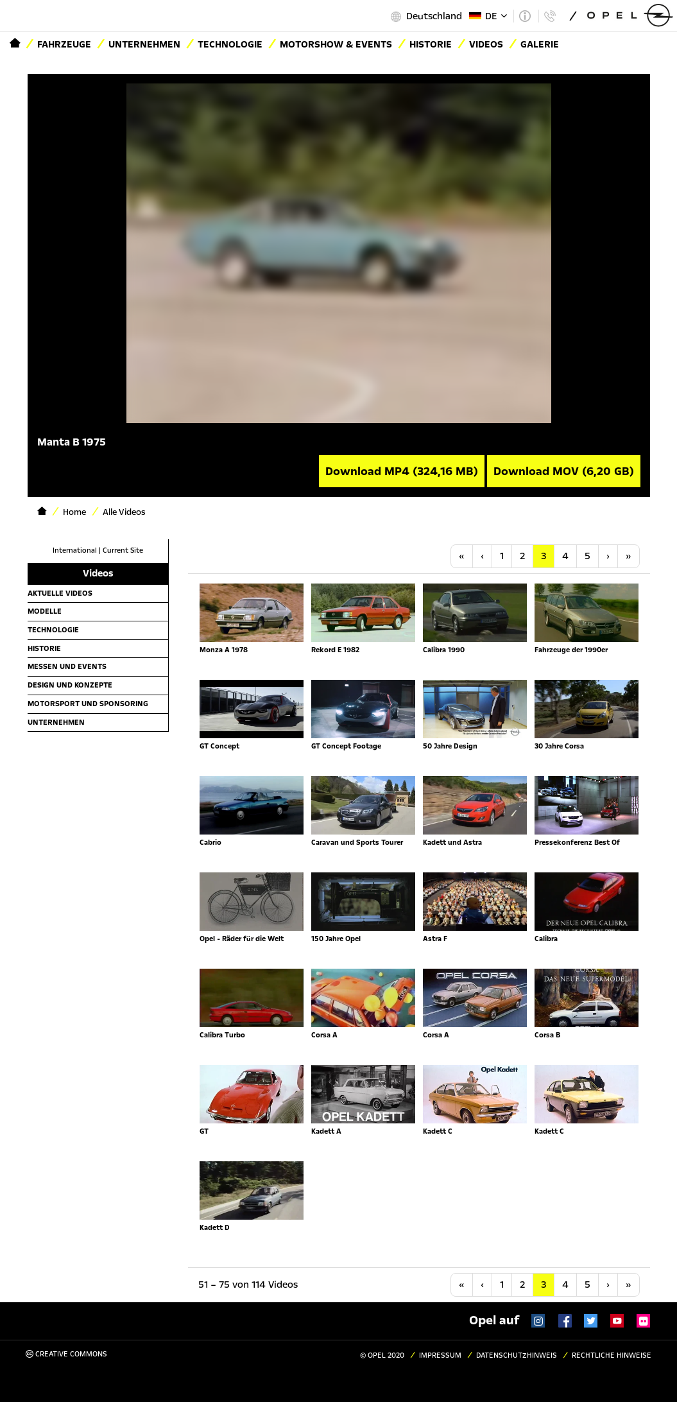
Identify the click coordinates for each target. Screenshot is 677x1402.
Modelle (45, 611)
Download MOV (563, 471)
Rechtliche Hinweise (611, 1355)
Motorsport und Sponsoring (88, 703)
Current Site (123, 550)
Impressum (440, 1355)
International (75, 550)
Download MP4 (401, 471)
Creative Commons (66, 1354)
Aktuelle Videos (60, 593)
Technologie (230, 44)
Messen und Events (67, 666)
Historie (44, 648)
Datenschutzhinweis (516, 1355)
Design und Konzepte (70, 685)
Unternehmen (144, 44)
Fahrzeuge (64, 44)
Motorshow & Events (336, 44)
